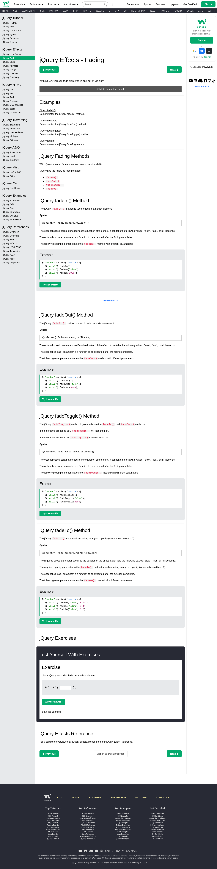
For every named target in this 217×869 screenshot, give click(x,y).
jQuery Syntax (10, 34)
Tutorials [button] (19, 4)
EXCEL (190, 10)
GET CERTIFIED (95, 797)
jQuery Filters (9, 176)
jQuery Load (9, 156)
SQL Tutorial (53, 823)
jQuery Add (8, 97)
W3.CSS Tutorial (53, 827)
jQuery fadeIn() (47, 110)
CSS (15, 10)
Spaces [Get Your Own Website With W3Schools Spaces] (147, 4)
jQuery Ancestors (11, 128)
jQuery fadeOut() (48, 120)
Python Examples (123, 825)
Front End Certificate (157, 820)
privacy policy (172, 858)
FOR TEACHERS (118, 797)
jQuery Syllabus (10, 216)
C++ (117, 10)
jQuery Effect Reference (119, 741)
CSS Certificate (157, 816)
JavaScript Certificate (157, 818)
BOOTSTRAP (138, 10)
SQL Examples (123, 823)
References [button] (36, 4)
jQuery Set (8, 93)
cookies (159, 858)
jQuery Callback (11, 73)
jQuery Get (8, 89)
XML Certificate (157, 838)
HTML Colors (88, 832)
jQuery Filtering (10, 140)
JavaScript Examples (123, 818)
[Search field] (95, 4)
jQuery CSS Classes (13, 105)
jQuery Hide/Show (12, 54)
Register (207, 57)
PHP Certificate (157, 827)
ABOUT (120, 851)
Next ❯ (174, 69)
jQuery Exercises (11, 212)
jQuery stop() (9, 69)
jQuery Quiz (8, 208)
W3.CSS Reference (88, 825)
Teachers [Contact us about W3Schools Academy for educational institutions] (160, 4)
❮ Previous (49, 69)
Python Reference (88, 823)
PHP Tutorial (53, 832)
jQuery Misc (8, 258)
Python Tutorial (53, 825)
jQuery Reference (87, 838)
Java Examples (123, 834)
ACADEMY (131, 851)
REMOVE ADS (111, 300)
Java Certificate (157, 832)
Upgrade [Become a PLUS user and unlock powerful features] (174, 4)
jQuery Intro (8, 26)
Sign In (202, 40)
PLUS (59, 797)
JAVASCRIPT (29, 10)
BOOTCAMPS (141, 797)
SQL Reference (87, 820)
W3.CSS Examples (123, 827)
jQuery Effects (10, 243)
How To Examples (123, 820)
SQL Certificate (157, 823)
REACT (153, 10)
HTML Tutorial (53, 814)
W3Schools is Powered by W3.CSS (132, 862)
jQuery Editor (9, 204)
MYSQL (165, 10)
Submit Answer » (54, 701)
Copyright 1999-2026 (78, 862)
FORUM (109, 851)
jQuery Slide (9, 62)
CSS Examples (123, 816)
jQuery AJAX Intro (11, 152)
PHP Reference (88, 829)
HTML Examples (123, 814)
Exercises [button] (53, 4)
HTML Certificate (157, 814)
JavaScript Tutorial (53, 818)
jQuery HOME (10, 23)
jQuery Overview (11, 232)
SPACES (75, 797)
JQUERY (177, 10)
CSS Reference (87, 816)
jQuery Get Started (12, 30)
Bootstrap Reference (88, 827)
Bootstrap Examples (123, 829)
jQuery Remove (10, 101)
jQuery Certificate (11, 188)
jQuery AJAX (9, 255)
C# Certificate (157, 836)
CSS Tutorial (53, 816)
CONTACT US (162, 797)
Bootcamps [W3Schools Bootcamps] (133, 4)
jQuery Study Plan (12, 219)
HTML (5, 10)
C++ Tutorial (53, 836)
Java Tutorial (53, 834)
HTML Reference (88, 814)
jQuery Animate (10, 65)
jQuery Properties (11, 262)
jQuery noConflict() (12, 172)
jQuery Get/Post (11, 160)
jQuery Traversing (11, 124)
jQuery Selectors (11, 38)
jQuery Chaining (11, 77)
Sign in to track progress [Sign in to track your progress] (110, 753)
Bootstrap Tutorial (53, 829)
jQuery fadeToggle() (50, 130)
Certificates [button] (71, 4)
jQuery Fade (9, 58)
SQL (42, 10)
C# (125, 10)
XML (200, 10)
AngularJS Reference (88, 836)
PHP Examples (122, 832)
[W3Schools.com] (47, 799)
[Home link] (5, 4)
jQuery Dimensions (12, 112)
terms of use (151, 858)
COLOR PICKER (201, 66)
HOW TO (86, 10)
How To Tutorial (53, 820)
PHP (75, 10)
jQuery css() (9, 108)
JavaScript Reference (88, 818)
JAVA (65, 10)
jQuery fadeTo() (47, 141)
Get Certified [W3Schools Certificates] (190, 4)
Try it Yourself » (50, 284)
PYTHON (53, 10)
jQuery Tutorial (53, 838)
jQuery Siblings (10, 136)
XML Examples (123, 836)
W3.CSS (100, 10)
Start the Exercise (51, 712)
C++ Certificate (157, 834)
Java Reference (88, 834)
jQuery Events (10, 42)
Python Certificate (157, 825)
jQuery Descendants (13, 132)
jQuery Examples (11, 200)
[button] (105, 4)
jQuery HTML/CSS (12, 247)
